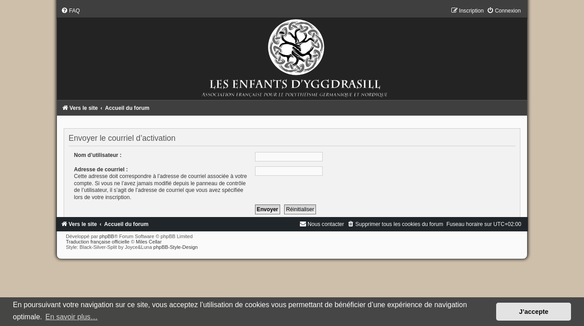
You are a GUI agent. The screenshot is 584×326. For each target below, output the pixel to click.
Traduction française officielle (98, 241)
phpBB (106, 236)
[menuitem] (70, 11)
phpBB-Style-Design (175, 247)
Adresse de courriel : (101, 169)
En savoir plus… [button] (71, 317)
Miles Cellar (148, 241)
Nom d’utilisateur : (97, 155)
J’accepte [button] (534, 311)
